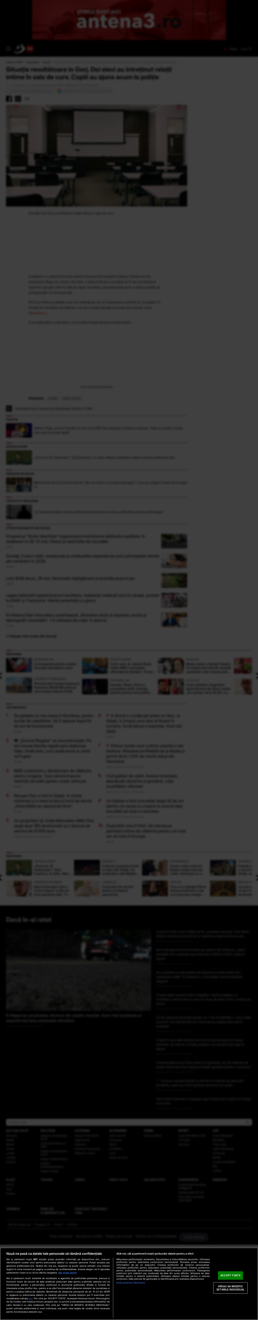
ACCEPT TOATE (230, 1275)
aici (31, 1298)
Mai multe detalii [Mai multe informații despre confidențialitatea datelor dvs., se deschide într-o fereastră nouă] (67, 1272)
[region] (129, 1284)
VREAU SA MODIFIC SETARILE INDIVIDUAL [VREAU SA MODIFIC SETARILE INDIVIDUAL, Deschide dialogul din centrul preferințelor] (230, 1288)
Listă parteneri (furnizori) (130, 1282)
